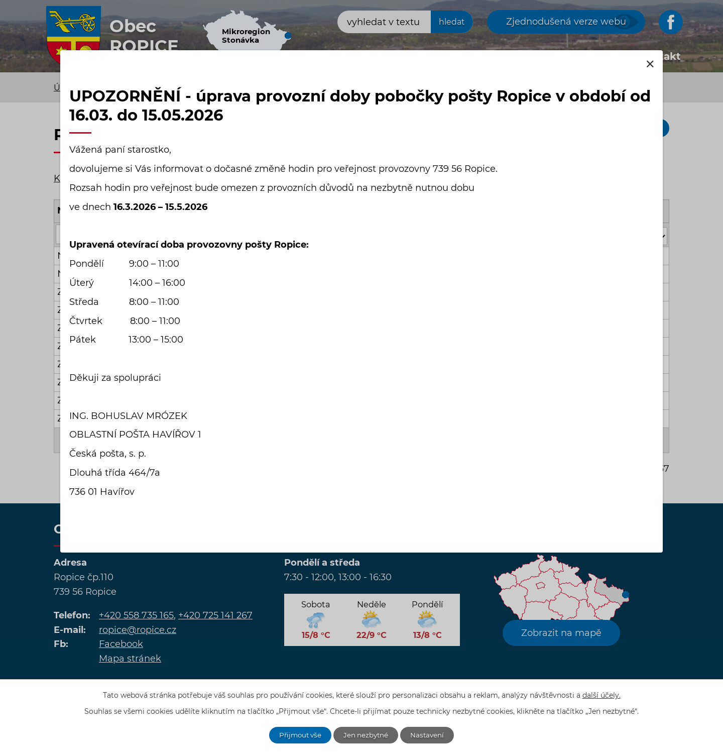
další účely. (601, 694)
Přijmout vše (298, 734)
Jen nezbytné (367, 734)
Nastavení (430, 734)
